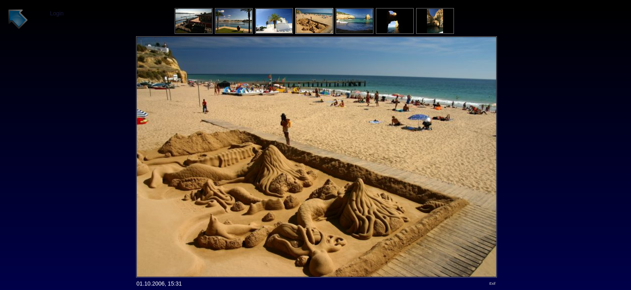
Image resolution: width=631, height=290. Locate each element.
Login (57, 13)
